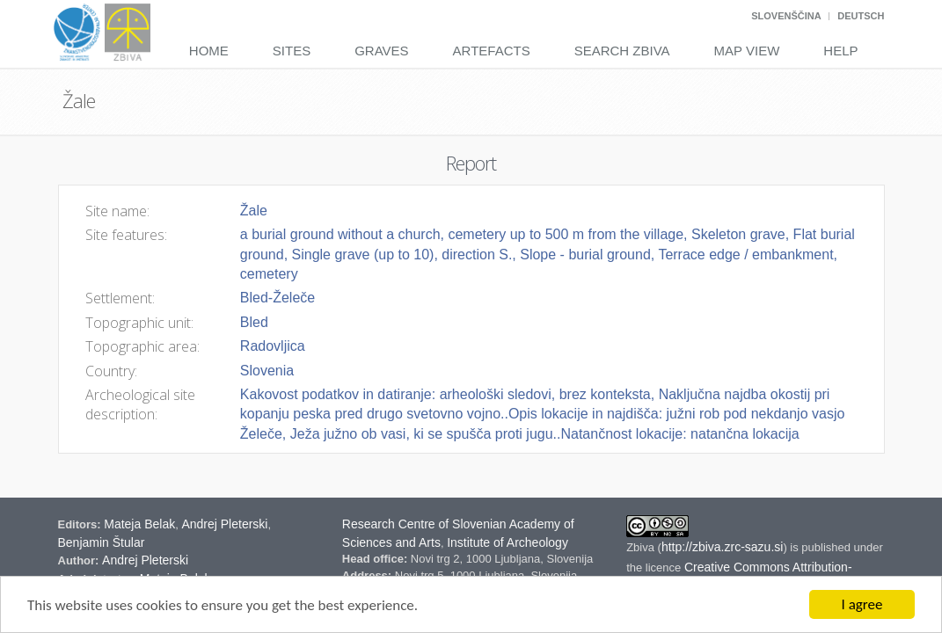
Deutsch (860, 16)
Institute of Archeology (507, 542)
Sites (291, 50)
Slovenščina (786, 16)
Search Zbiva (622, 50)
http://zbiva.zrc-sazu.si (722, 547)
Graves (381, 50)
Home (209, 50)
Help (840, 50)
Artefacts (491, 50)
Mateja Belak (139, 524)
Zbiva (641, 547)
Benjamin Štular (101, 542)
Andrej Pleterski (224, 524)
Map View (747, 50)
